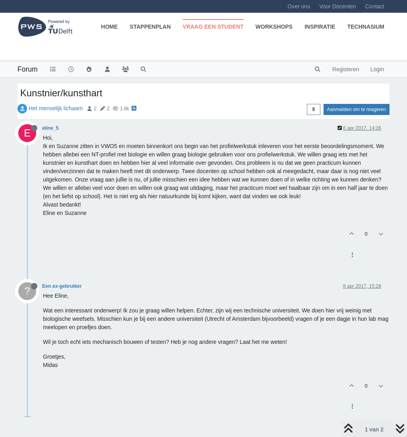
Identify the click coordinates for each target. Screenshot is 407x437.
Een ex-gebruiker (61, 286)
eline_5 (50, 128)
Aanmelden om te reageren (356, 109)
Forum (27, 69)
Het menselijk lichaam (56, 108)
